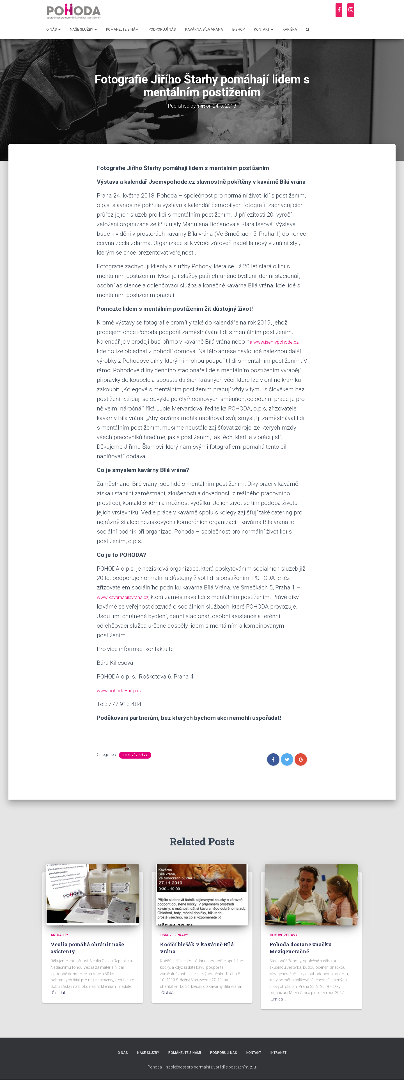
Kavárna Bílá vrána (204, 29)
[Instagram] (350, 10)
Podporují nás (162, 29)
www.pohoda (114, 690)
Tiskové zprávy (135, 755)
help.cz (144, 690)
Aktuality (59, 935)
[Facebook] (339, 10)
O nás (53, 29)
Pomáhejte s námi (122, 29)
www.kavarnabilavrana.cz (130, 597)
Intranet (282, 1053)
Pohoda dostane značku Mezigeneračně (300, 948)
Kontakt (263, 29)
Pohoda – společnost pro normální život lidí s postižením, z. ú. (202, 1067)
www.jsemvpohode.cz (126, 351)
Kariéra (290, 29)
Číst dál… (59, 992)
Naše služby (83, 29)
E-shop (238, 29)
